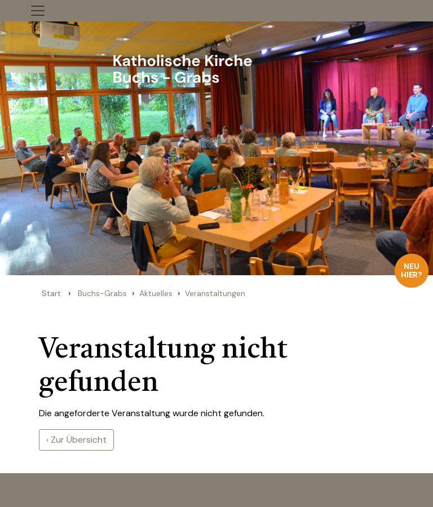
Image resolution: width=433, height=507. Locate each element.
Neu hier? (412, 270)
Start (51, 293)
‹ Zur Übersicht (76, 440)
